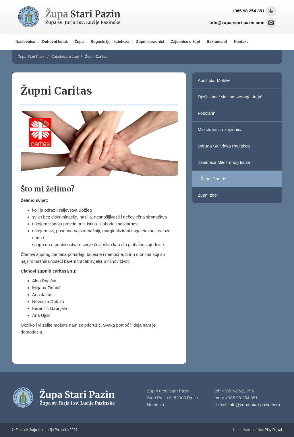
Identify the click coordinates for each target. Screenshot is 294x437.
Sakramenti (217, 41)
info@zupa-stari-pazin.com (254, 404)
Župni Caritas (213, 178)
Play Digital (257, 430)
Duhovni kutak (55, 41)
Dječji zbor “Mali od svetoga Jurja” (230, 96)
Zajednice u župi (185, 41)
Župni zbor (208, 195)
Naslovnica (25, 41)
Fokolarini (207, 113)
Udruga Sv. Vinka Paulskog (224, 145)
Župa (79, 41)
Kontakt (240, 41)
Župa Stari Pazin (31, 56)
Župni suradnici (150, 41)
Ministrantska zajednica (220, 129)
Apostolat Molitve (214, 80)
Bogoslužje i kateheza (109, 41)
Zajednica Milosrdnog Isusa (224, 162)
